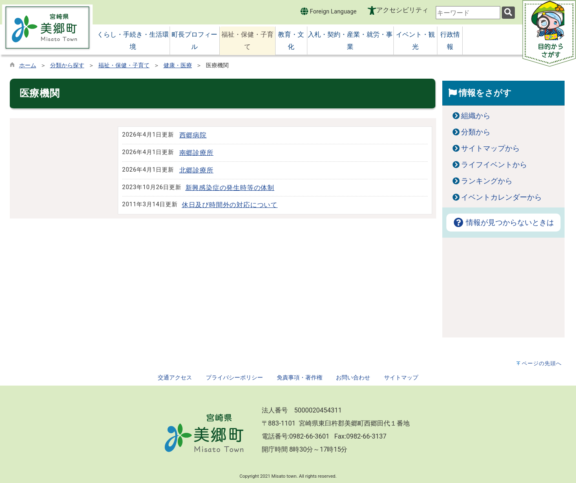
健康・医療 (177, 65)
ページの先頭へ (542, 363)
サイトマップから (490, 148)
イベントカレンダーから (501, 197)
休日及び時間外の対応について (230, 205)
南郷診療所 (196, 153)
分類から (475, 132)
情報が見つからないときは (503, 222)
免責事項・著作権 (299, 377)
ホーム (27, 65)
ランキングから (486, 181)
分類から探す (67, 65)
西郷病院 (193, 135)
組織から (475, 116)
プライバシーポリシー (234, 377)
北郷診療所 (196, 170)
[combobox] (468, 13)
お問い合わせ (353, 377)
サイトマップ (401, 377)
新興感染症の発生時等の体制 (229, 188)
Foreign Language (328, 11)
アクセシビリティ (402, 10)
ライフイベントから (494, 165)
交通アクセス (175, 377)
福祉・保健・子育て (124, 65)
